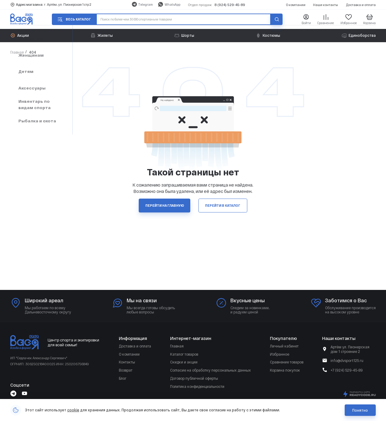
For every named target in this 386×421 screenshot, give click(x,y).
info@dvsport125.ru (347, 360)
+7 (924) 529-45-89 (347, 370)
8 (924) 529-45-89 (229, 5)
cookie (73, 410)
